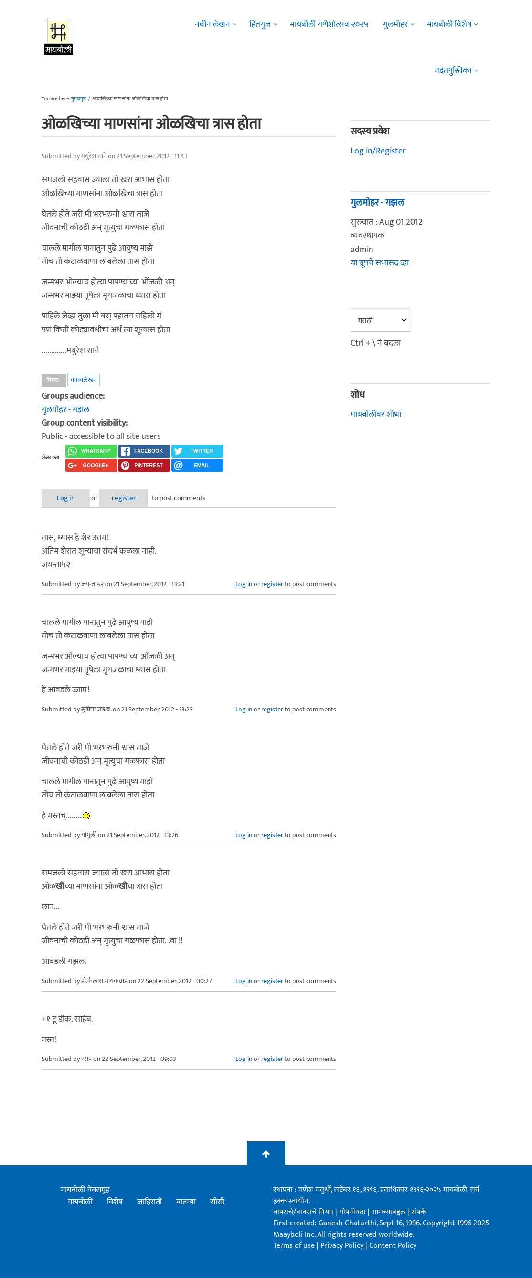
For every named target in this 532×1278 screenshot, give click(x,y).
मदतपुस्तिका (453, 71)
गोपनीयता (353, 1212)
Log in (67, 498)
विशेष (115, 1202)
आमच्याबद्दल (389, 1212)
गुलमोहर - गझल (65, 410)
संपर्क (418, 1212)
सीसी (217, 1202)
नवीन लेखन (212, 24)
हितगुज (260, 24)
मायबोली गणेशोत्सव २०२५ (329, 24)
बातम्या (186, 1202)
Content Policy (392, 1245)
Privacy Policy (342, 1245)
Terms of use (294, 1245)
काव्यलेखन (83, 379)
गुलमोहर (395, 24)
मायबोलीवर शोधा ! (378, 414)
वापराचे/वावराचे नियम (303, 1212)
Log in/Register (378, 151)
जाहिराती (149, 1202)
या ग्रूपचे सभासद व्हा (380, 263)
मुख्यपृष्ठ (78, 99)
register (126, 498)
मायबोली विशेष (449, 24)
